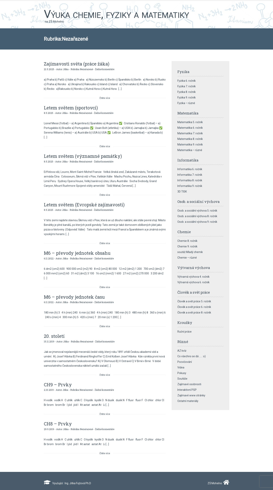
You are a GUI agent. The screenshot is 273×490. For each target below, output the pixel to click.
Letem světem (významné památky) (83, 155)
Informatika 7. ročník (189, 174)
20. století (54, 334)
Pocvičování (184, 361)
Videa (180, 367)
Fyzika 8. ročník (186, 91)
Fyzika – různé (186, 103)
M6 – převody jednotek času (75, 295)
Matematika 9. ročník (190, 144)
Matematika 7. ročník (190, 133)
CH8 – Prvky (58, 421)
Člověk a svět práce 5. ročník (194, 301)
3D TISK (182, 191)
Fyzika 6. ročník (186, 80)
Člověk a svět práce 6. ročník (194, 306)
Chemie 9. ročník (187, 246)
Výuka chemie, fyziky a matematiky (116, 14)
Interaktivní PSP (187, 389)
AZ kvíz (181, 350)
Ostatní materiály (187, 401)
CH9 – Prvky (58, 382)
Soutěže (182, 378)
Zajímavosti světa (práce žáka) (77, 64)
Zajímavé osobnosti (189, 384)
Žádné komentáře (104, 68)
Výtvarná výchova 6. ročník (193, 282)
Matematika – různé (189, 150)
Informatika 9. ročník (189, 185)
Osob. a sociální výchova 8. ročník (197, 216)
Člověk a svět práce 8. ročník (194, 312)
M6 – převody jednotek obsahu (77, 252)
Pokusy (181, 373)
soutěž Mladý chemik (190, 252)
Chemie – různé (187, 257)
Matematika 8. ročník (190, 138)
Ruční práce (184, 331)
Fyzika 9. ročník (186, 97)
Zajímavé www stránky (191, 395)
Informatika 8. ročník (189, 180)
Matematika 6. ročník (190, 127)
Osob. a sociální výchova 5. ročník (197, 210)
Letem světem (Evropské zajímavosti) (85, 204)
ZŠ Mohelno (217, 480)
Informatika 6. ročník (189, 169)
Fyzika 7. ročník (186, 86)
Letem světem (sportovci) (71, 107)
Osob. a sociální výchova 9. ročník (197, 221)
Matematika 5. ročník (190, 122)
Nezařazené (86, 68)
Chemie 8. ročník (187, 240)
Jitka (65, 68)
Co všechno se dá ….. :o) (191, 356)
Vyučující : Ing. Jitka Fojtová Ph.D (67, 480)
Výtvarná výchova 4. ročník (193, 276)
